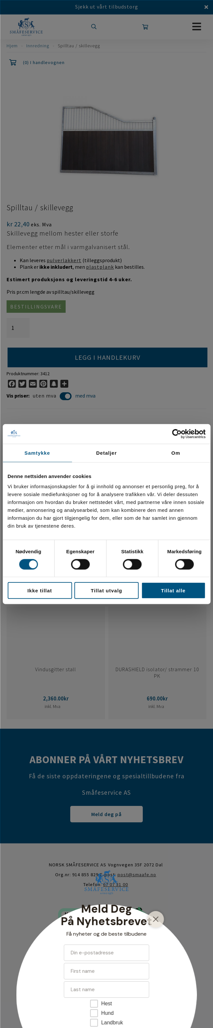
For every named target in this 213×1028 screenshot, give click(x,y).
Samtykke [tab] (37, 452)
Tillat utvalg (106, 590)
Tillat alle (173, 590)
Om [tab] (175, 452)
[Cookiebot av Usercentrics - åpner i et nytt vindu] (176, 434)
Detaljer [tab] (106, 452)
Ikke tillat (39, 590)
